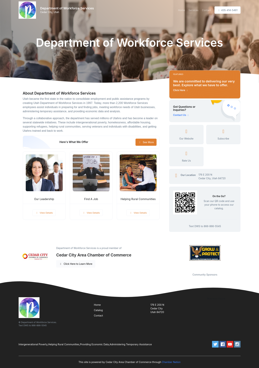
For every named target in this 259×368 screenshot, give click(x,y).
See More (146, 142)
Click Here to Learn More (75, 263)
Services (193, 10)
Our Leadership (44, 199)
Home (181, 10)
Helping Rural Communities (138, 199)
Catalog (98, 310)
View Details (44, 212)
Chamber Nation (171, 362)
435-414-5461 (227, 10)
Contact (206, 10)
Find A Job (91, 199)
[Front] (28, 10)
